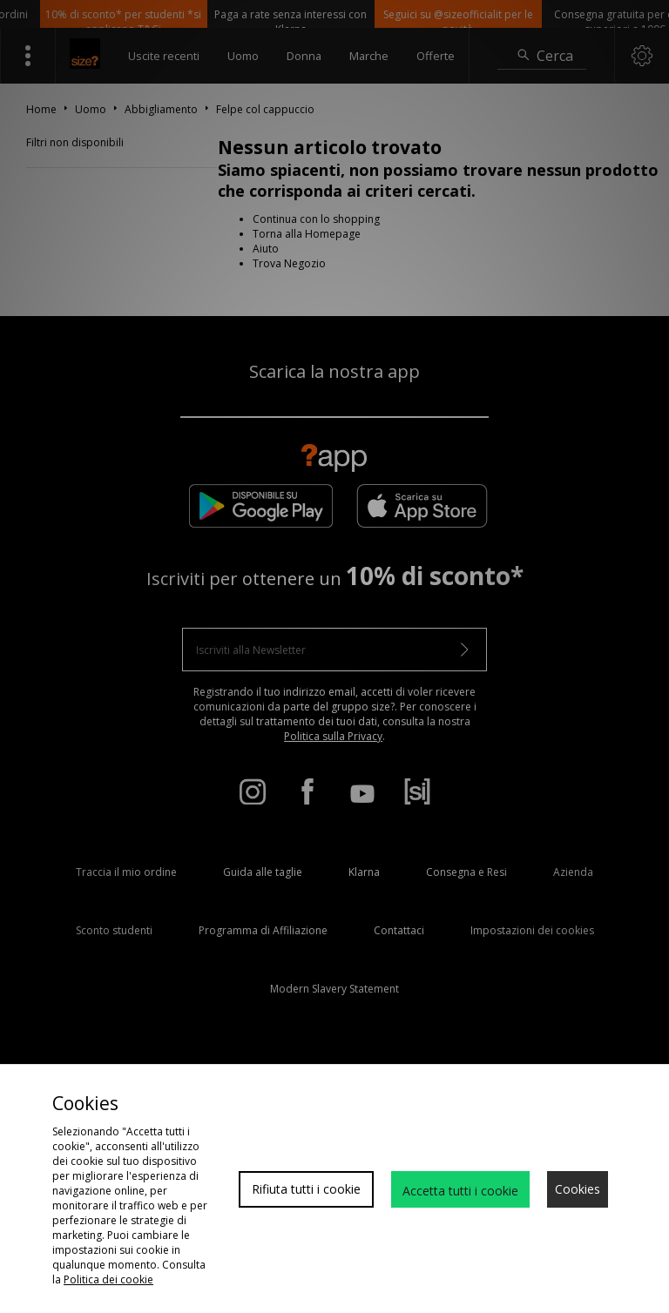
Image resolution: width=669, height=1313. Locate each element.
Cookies (577, 1189)
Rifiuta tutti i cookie (306, 1189)
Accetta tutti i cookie (460, 1190)
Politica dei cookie (108, 1279)
